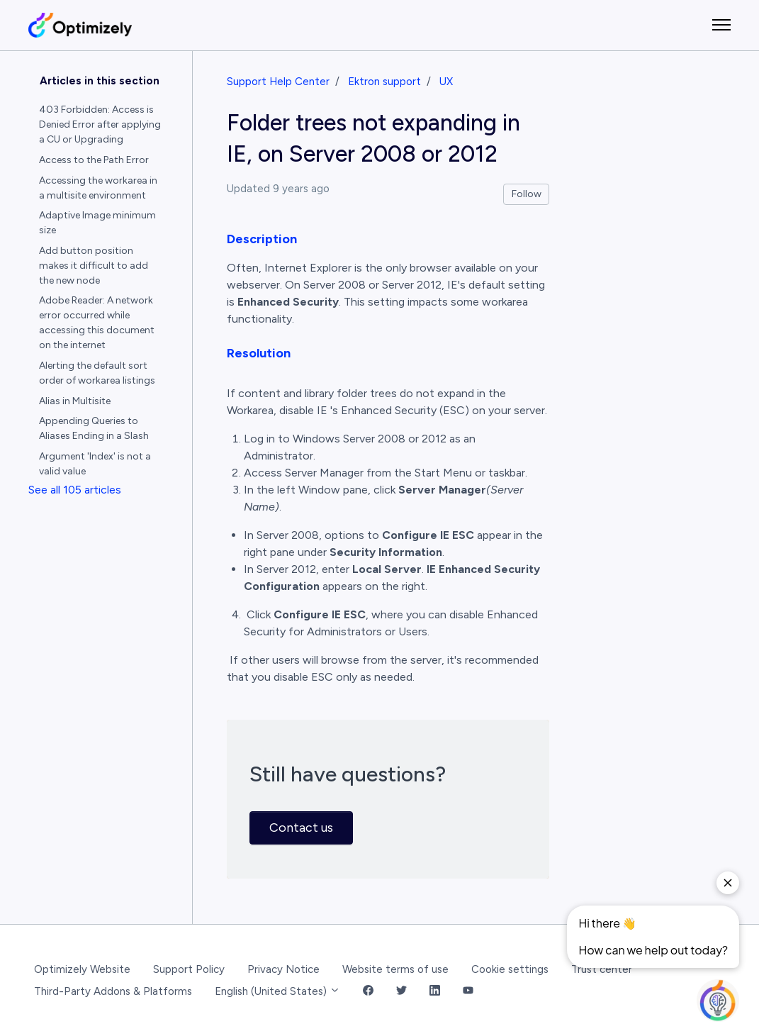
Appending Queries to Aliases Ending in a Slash (94, 428)
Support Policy (189, 969)
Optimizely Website (82, 969)
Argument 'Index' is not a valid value (95, 463)
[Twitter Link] (401, 992)
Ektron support (384, 81)
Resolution (259, 353)
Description (262, 239)
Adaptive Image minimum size (97, 222)
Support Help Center (278, 81)
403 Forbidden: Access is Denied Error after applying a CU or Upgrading (100, 124)
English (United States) (277, 991)
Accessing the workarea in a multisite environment (98, 187)
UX (446, 81)
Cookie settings (510, 969)
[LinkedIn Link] (434, 992)
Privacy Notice (283, 969)
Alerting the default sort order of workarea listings (97, 373)
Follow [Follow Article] (526, 194)
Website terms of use (395, 969)
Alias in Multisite (75, 401)
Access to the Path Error (94, 160)
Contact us (301, 827)
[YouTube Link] (468, 992)
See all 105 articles (74, 489)
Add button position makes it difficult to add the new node (93, 265)
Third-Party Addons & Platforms (113, 991)
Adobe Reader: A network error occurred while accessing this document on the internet (96, 322)
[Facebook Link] (368, 992)
